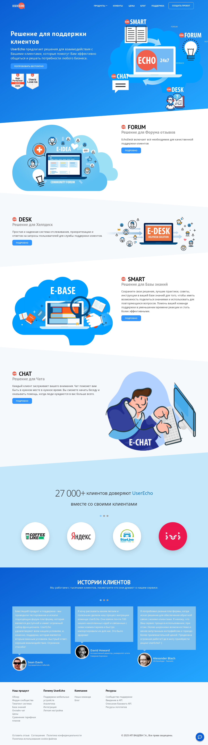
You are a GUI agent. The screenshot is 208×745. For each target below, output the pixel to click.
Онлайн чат (18, 710)
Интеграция (50, 707)
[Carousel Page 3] (107, 516)
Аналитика (49, 703)
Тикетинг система (22, 703)
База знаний (19, 707)
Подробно (131, 150)
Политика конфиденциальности (64, 735)
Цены (132, 6)
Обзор (15, 696)
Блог (143, 6)
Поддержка (158, 6)
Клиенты (118, 6)
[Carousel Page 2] (104, 516)
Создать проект (181, 5)
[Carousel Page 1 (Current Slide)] (101, 516)
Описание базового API (118, 703)
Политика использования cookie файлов (34, 738)
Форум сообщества (22, 700)
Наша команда (83, 696)
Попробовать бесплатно (29, 66)
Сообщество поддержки (119, 696)
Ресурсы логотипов (116, 707)
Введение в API (114, 700)
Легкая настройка (53, 710)
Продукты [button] (100, 6)
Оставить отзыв (20, 735)
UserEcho (142, 493)
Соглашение (38, 735)
